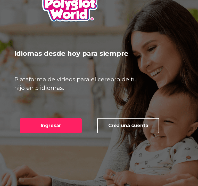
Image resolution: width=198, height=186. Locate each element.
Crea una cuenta (128, 125)
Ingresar (51, 125)
